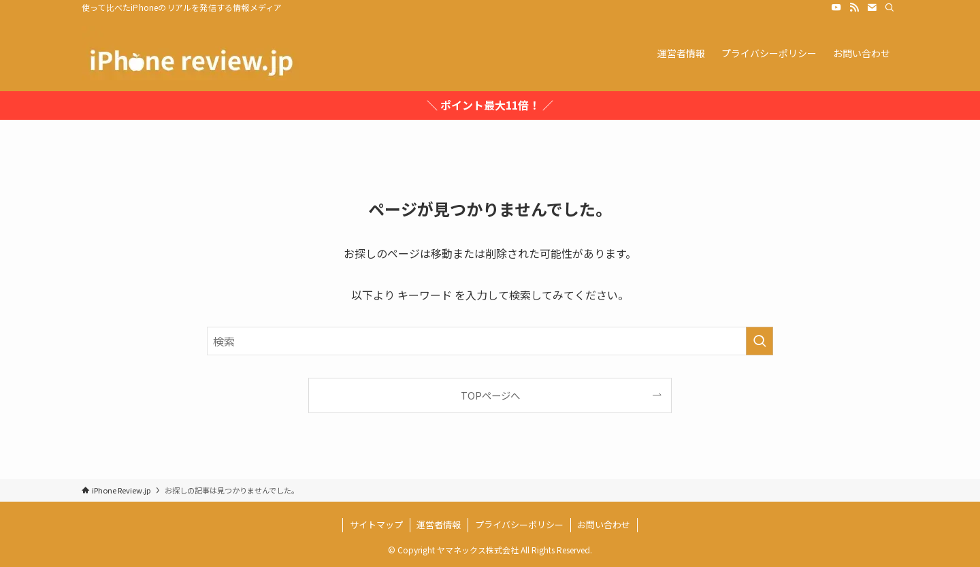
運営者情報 (438, 524)
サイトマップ (376, 524)
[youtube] (836, 7)
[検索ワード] (490, 341)
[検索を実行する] (759, 341)
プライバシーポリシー (519, 524)
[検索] (889, 7)
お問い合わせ (603, 524)
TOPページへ (490, 395)
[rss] (854, 7)
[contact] (872, 7)
